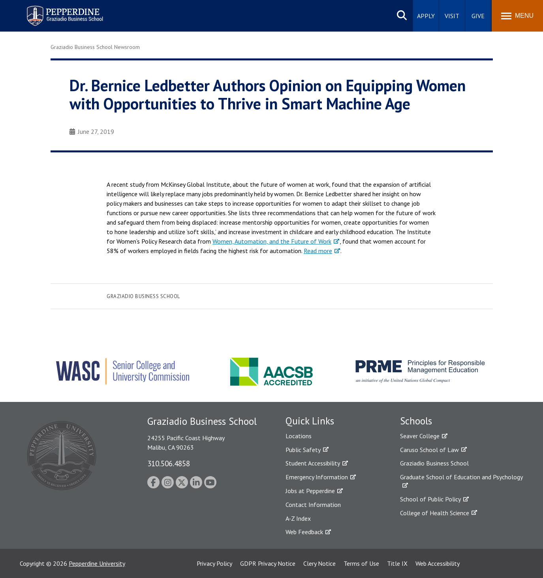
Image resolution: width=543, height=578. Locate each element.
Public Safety (303, 450)
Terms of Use (361, 563)
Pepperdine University (97, 563)
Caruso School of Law (429, 450)
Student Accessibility (313, 463)
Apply (426, 16)
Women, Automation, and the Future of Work (271, 241)
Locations (299, 436)
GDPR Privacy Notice (267, 563)
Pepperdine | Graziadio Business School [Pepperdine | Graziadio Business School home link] (54, 11)
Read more (318, 251)
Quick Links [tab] (310, 421)
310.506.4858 (168, 463)
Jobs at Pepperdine (310, 491)
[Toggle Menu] (517, 16)
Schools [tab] (416, 421)
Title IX (397, 563)
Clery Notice (319, 563)
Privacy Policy (214, 563)
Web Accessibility (437, 563)
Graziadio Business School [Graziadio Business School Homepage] (434, 463)
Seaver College (420, 436)
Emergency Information (317, 477)
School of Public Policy (430, 499)
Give (478, 16)
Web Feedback (304, 532)
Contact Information (313, 505)
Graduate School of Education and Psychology (461, 477)
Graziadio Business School (143, 296)
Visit (452, 16)
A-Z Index (298, 518)
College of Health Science (434, 513)
